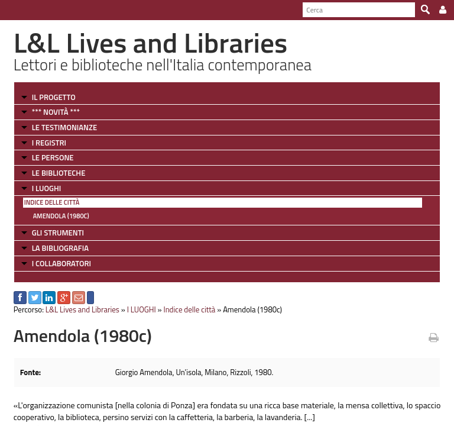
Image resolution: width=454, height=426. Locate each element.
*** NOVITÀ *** (56, 112)
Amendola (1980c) (61, 216)
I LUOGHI (46, 188)
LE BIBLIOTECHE (59, 173)
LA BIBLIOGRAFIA (60, 248)
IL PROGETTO (54, 97)
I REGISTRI (49, 143)
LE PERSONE (53, 157)
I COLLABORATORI (61, 263)
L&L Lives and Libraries (82, 309)
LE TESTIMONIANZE (64, 127)
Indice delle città (52, 202)
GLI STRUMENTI (58, 232)
